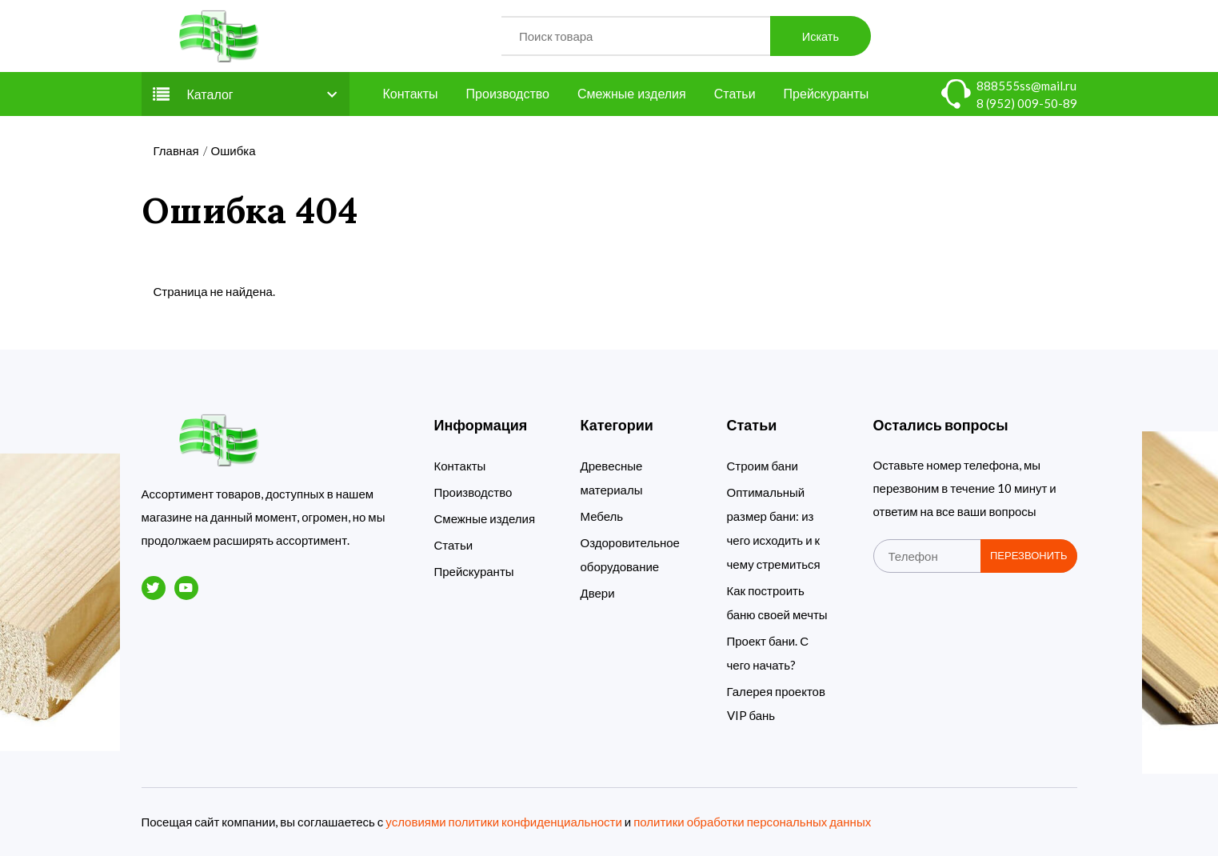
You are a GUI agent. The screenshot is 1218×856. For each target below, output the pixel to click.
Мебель (602, 516)
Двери (598, 593)
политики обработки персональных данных (752, 821)
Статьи (735, 94)
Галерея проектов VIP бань (776, 703)
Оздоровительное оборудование (630, 554)
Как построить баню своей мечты (777, 602)
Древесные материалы (612, 477)
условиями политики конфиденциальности (503, 821)
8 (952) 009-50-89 (1026, 103)
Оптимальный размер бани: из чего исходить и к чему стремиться (774, 528)
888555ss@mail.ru (1026, 85)
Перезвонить (1028, 555)
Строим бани (762, 465)
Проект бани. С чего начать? (768, 653)
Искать (820, 36)
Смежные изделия (631, 94)
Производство (507, 94)
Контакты (410, 94)
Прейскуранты (826, 94)
